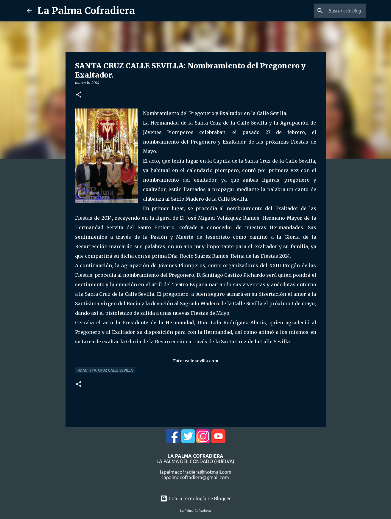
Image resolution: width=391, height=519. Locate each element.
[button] (78, 95)
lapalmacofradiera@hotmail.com (195, 472)
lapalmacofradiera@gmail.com (195, 477)
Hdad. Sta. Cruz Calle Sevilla (105, 370)
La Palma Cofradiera (86, 11)
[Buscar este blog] (334, 11)
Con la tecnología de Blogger (195, 498)
